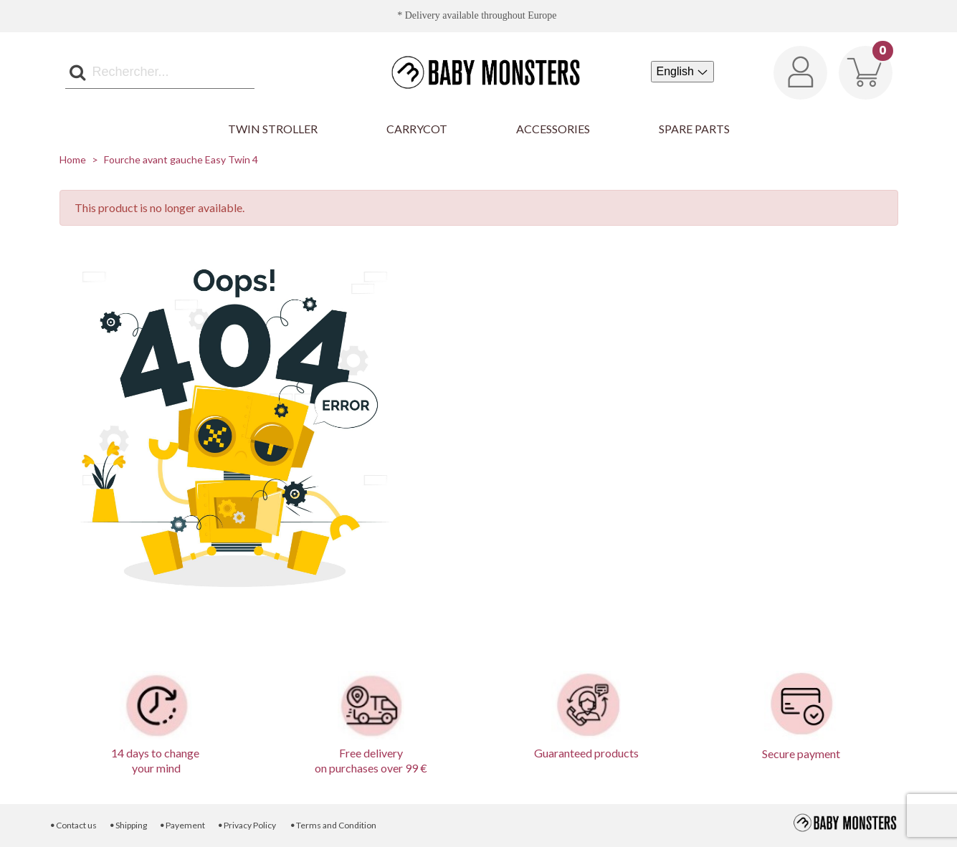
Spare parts (694, 128)
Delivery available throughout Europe (481, 15)
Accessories (553, 128)
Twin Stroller (273, 128)
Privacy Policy (247, 825)
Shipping (127, 825)
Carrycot (416, 128)
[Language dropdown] (683, 71)
